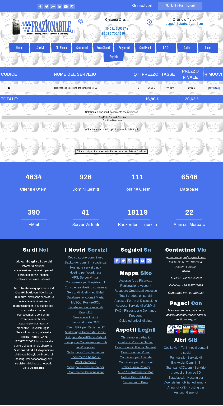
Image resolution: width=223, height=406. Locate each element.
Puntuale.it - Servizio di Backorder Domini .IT (186, 361)
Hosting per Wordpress (85, 273)
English (114, 57)
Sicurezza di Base (135, 383)
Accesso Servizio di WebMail (136, 306)
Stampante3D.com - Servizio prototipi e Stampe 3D (186, 371)
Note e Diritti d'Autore (136, 378)
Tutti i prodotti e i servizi (135, 296)
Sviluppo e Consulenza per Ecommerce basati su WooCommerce (85, 358)
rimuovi (214, 89)
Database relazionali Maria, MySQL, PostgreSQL (85, 301)
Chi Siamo (61, 48)
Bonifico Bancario (112, 121)
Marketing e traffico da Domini (85, 333)
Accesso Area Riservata (135, 281)
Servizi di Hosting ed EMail (85, 293)
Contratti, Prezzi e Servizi (135, 343)
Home (19, 48)
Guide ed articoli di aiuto (135, 321)
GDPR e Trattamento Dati (135, 373)
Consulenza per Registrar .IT (85, 283)
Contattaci (82, 48)
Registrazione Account (135, 286)
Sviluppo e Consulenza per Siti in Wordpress (85, 346)
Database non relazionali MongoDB (85, 311)
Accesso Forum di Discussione (135, 302)
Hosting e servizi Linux (85, 268)
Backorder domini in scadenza (85, 263)
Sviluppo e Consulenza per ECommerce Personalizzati (85, 371)
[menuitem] (19, 47)
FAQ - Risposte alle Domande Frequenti (135, 314)
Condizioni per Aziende (136, 358)
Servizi (40, 48)
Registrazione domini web (85, 258)
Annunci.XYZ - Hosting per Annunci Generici (185, 391)
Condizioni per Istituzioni (135, 363)
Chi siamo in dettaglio (136, 338)
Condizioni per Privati (135, 353)
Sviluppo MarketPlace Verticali (85, 338)
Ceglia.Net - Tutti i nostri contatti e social (186, 351)
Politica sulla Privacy (136, 368)
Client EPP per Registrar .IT (85, 328)
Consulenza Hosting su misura (85, 288)
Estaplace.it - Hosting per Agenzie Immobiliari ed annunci (185, 381)
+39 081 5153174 (115, 39)
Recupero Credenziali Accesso (135, 291)
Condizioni (145, 48)
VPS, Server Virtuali (85, 278)
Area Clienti (103, 48)
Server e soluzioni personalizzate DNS (85, 321)
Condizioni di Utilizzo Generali (135, 348)
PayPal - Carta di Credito (112, 118)
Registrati (124, 48)
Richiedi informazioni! (180, 5)
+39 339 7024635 (112, 44)
